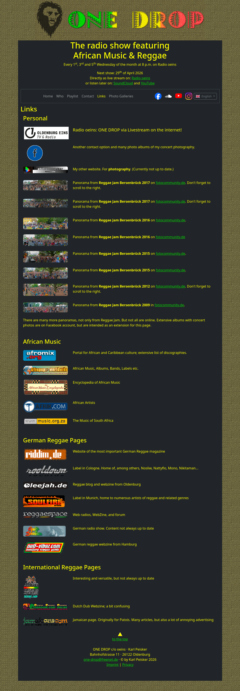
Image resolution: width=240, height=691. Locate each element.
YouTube (148, 83)
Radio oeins (141, 78)
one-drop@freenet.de (101, 659)
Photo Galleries (121, 96)
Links (101, 96)
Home (48, 96)
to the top (120, 636)
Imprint (113, 664)
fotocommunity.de (170, 182)
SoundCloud (123, 83)
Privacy (127, 664)
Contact (88, 96)
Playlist (72, 96)
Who (60, 96)
